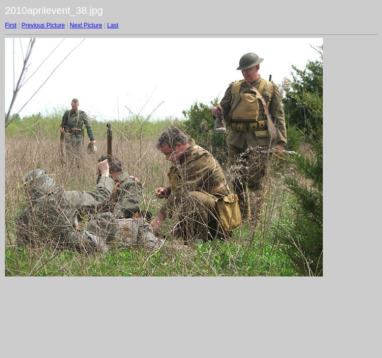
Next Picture (86, 25)
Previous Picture (43, 25)
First (10, 25)
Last (112, 25)
